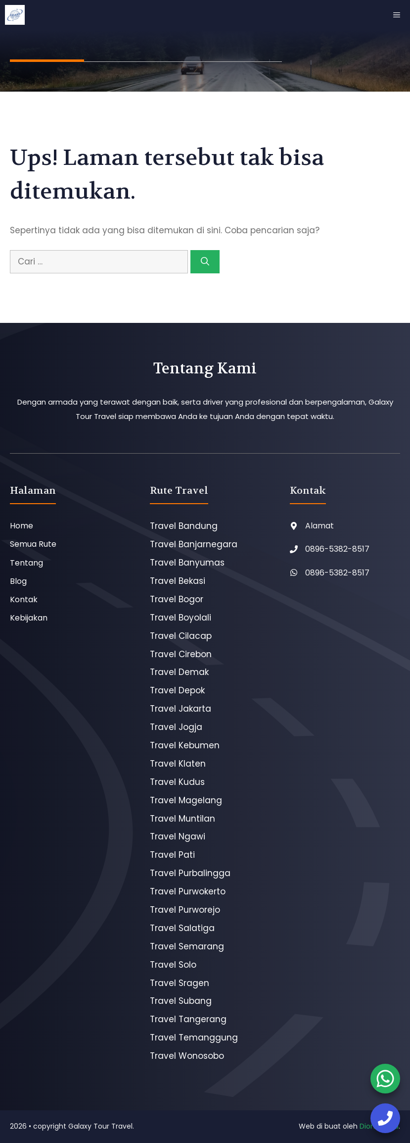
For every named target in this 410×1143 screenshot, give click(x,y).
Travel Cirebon (181, 654)
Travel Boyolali (180, 617)
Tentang (26, 563)
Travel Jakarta (180, 709)
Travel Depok (177, 690)
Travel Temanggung (194, 1037)
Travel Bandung (184, 526)
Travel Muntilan (182, 819)
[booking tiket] (385, 1078)
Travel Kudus (177, 782)
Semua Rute (33, 544)
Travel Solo (173, 965)
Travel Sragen (179, 983)
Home (21, 525)
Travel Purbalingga (190, 873)
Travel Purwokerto (188, 891)
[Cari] (205, 262)
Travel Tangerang (188, 1019)
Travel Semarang (187, 946)
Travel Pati (172, 855)
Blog (18, 581)
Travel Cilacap (181, 636)
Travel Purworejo (185, 910)
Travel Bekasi (177, 581)
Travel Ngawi (177, 836)
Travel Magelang (186, 800)
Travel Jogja (176, 727)
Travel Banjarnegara (193, 544)
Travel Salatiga (182, 928)
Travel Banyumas (187, 563)
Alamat (319, 525)
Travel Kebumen (185, 745)
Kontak (24, 599)
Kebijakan (28, 617)
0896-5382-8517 (337, 549)
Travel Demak (179, 672)
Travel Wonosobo (187, 1056)
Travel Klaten (178, 764)
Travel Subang (181, 1001)
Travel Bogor (176, 599)
